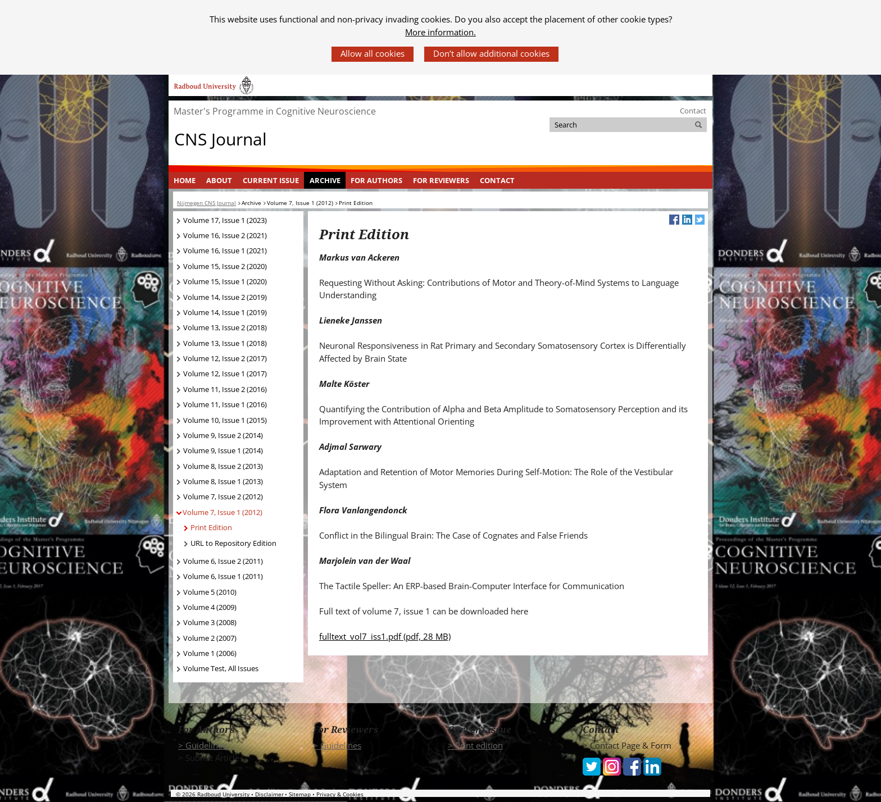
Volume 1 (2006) (210, 653)
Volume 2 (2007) (210, 638)
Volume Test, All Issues (220, 668)
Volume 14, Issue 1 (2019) (225, 312)
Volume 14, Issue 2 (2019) (225, 297)
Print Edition (211, 527)
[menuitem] (185, 180)
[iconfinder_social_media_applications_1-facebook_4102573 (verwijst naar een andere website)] (632, 765)
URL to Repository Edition (233, 543)
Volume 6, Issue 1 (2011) (223, 576)
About (219, 180)
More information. (440, 32)
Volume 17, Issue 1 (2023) (225, 220)
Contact (693, 111)
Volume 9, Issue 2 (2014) (223, 435)
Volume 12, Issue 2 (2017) (225, 358)
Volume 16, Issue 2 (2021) (225, 235)
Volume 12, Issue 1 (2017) (225, 373)
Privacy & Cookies (340, 794)
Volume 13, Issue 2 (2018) (225, 327)
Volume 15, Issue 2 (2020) (225, 266)
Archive (325, 180)
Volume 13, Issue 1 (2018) (225, 343)
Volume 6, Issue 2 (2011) (223, 561)
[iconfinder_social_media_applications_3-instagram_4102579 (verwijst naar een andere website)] (612, 765)
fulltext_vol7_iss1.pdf (385, 636)
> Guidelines (202, 745)
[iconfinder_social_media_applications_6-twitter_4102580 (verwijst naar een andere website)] (592, 765)
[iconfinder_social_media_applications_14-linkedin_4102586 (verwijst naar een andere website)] (652, 765)
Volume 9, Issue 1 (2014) (223, 450)
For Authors (376, 180)
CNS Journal (220, 139)
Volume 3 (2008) (210, 622)
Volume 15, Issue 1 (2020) (225, 281)
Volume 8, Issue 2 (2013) (223, 466)
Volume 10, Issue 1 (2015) (225, 420)
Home (185, 180)
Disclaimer (269, 794)
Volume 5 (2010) (210, 592)
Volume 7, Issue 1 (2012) (222, 512)
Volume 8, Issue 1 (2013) (223, 481)
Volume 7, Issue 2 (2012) (223, 496)
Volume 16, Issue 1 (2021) (225, 250)
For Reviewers (441, 180)
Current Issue (271, 180)
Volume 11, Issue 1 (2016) (225, 404)
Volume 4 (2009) (210, 607)
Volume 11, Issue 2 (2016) (225, 389)
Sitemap (300, 794)
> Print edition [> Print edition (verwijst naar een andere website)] (475, 745)
